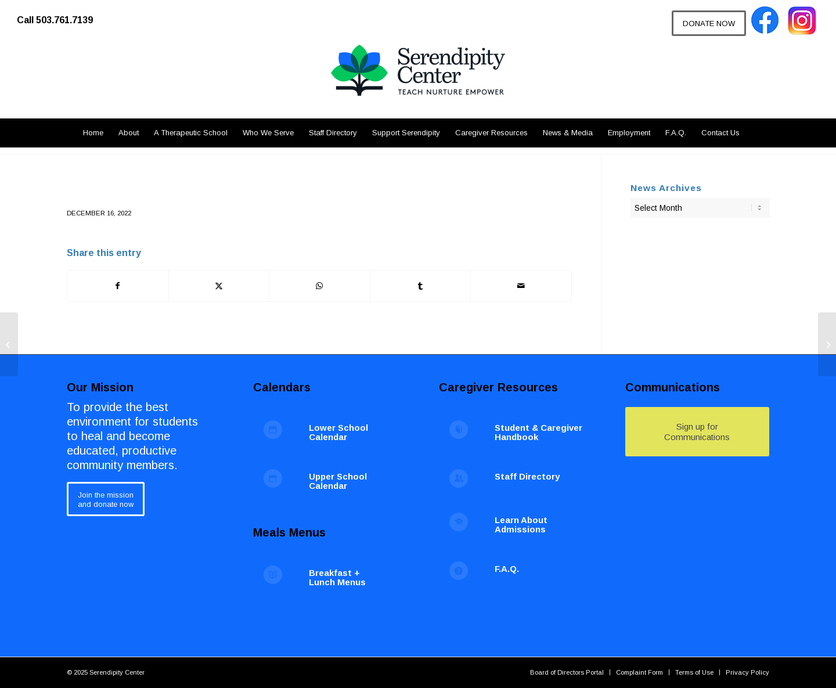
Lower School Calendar (338, 432)
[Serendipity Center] (418, 81)
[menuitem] (61, 14)
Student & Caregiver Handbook (538, 432)
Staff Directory (527, 476)
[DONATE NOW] (709, 23)
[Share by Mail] (521, 286)
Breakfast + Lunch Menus (337, 578)
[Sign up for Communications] (697, 431)
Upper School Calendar (338, 481)
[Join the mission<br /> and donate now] (106, 499)
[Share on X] (219, 286)
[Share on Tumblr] (420, 286)
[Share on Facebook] (117, 286)
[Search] (754, 132)
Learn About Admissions (521, 525)
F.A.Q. (507, 569)
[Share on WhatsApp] (319, 286)
